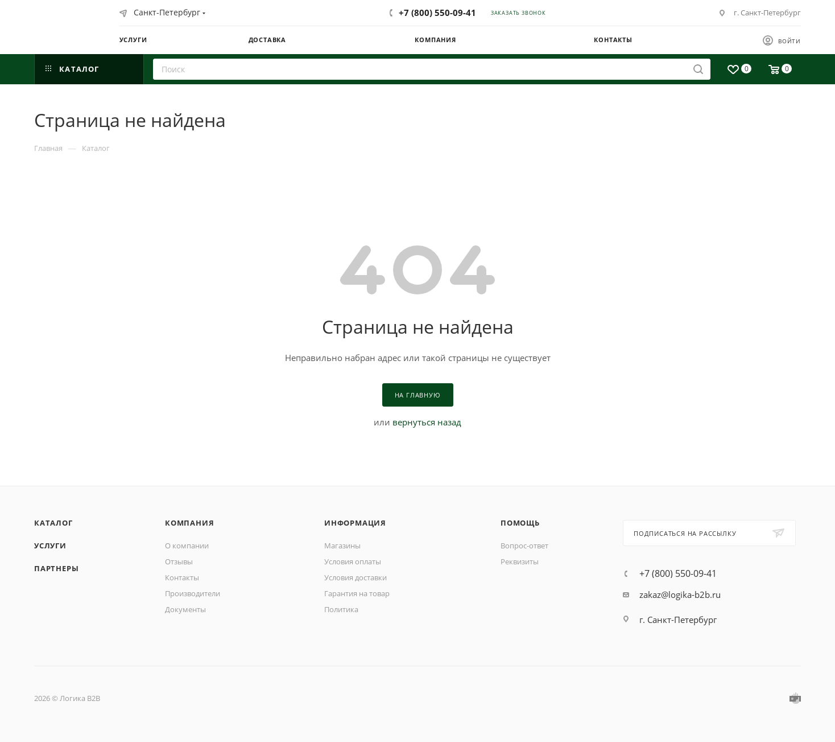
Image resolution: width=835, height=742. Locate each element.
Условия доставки (355, 577)
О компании (187, 545)
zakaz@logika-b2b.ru (680, 594)
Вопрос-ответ (524, 545)
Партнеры (56, 568)
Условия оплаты (352, 561)
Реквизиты (520, 561)
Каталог (53, 523)
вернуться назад (426, 422)
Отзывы (179, 561)
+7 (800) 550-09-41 (437, 12)
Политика (341, 609)
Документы (185, 609)
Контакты (182, 577)
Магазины (342, 545)
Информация (355, 523)
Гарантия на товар (357, 593)
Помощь (520, 523)
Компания (189, 523)
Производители (192, 593)
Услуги (50, 545)
